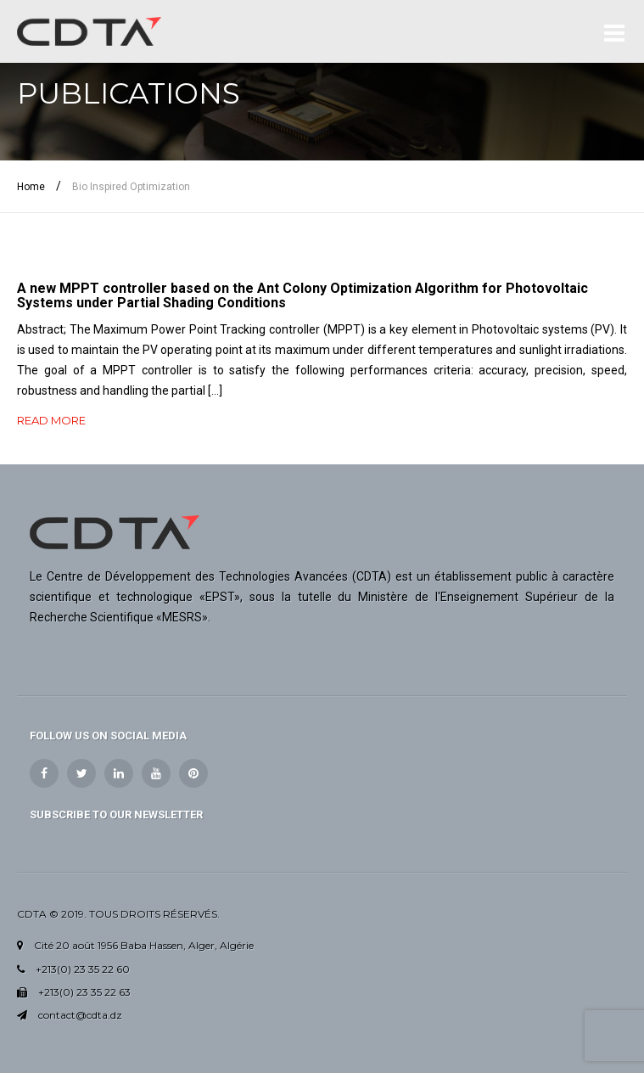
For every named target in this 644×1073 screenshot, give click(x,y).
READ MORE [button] (51, 420)
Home (31, 187)
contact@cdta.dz (80, 1014)
